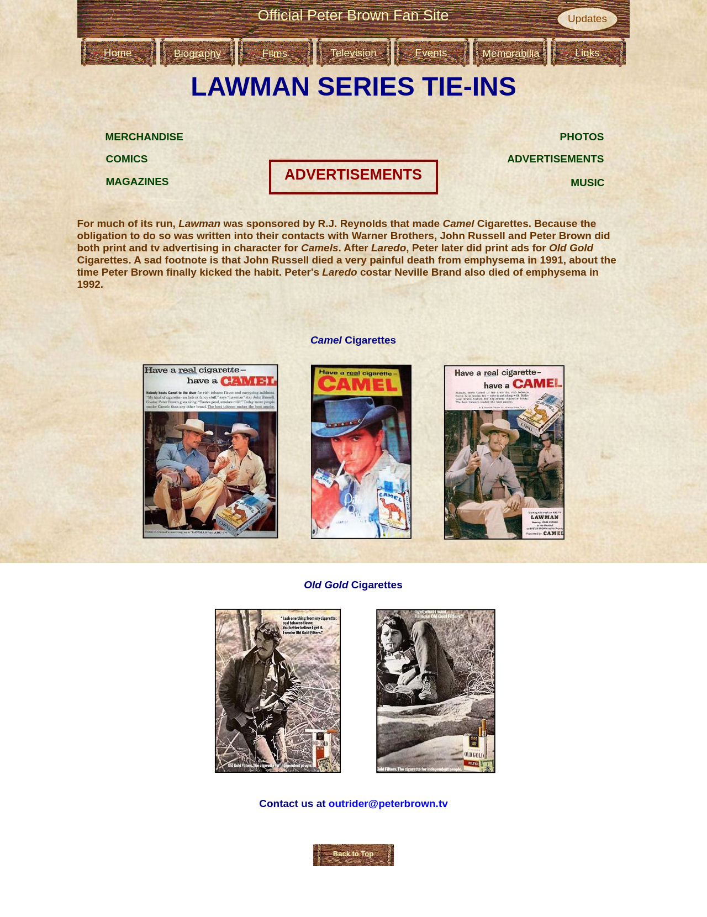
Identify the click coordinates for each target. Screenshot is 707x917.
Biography (197, 53)
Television (353, 53)
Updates (587, 18)
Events (431, 53)
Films (274, 53)
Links (587, 53)
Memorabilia (510, 53)
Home (118, 53)
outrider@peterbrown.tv (388, 803)
